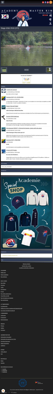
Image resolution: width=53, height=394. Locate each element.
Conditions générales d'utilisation (26, 267)
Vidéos (2, 328)
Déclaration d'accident (6, 337)
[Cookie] (3, 391)
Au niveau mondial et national (8, 310)
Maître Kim (3, 272)
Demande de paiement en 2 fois (8, 339)
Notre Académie (4, 274)
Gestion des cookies (26, 266)
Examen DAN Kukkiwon (12, 116)
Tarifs (2, 287)
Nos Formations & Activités (7, 298)
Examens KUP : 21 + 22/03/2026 (14, 97)
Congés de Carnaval (11, 89)
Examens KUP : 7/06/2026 (13, 140)
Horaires (3, 285)
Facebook (4, 372)
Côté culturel (4, 351)
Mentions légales (26, 263)
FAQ (2, 354)
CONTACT (3, 345)
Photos (2, 326)
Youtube (4, 369)
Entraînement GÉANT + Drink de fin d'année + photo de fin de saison (24, 128)
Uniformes (3, 315)
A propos (3, 330)
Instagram (4, 370)
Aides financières (5, 343)
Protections (3, 317)
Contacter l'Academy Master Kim (9, 255)
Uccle (23, 82)
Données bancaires (5, 341)
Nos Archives (4, 276)
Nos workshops (4, 300)
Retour (26, 69)
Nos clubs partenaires (6, 293)
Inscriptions (3, 289)
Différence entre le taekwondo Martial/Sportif (11, 308)
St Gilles (28, 82)
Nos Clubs (3, 283)
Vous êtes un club (5, 296)
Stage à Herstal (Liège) (12, 106)
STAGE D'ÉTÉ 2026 (11, 150)
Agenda (2, 363)
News (2, 361)
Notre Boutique (4, 319)
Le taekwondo (4, 306)
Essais (2, 291)
